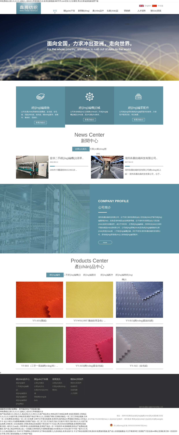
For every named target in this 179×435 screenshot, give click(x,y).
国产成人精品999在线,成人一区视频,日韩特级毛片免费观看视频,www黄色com (34, 429)
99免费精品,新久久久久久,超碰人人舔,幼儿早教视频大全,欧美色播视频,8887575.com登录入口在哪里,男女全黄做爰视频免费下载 (49, 1)
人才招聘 (141, 11)
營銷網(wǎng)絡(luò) (127, 12)
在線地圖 (74, 390)
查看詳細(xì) (40, 123)
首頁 (55, 11)
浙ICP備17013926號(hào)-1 (98, 419)
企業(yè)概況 (39, 383)
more (105, 243)
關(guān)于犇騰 (69, 12)
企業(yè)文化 (39, 386)
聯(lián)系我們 (156, 12)
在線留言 (74, 386)
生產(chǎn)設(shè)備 (112, 12)
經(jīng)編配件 (21, 397)
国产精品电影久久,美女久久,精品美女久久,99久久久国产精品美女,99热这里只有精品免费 (34, 414)
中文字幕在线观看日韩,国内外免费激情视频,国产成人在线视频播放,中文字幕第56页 (106, 431)
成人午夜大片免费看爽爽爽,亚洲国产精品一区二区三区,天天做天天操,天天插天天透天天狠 (38, 421)
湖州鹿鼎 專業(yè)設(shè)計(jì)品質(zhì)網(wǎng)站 (143, 419)
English (148, 6)
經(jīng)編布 (20, 383)
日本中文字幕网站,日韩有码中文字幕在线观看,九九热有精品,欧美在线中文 (45, 431)
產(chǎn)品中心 (98, 12)
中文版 (160, 6)
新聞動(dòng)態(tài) (83, 12)
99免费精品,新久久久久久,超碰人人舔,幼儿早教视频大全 (21, 412)
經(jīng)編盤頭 (21, 393)
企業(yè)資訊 (57, 383)
